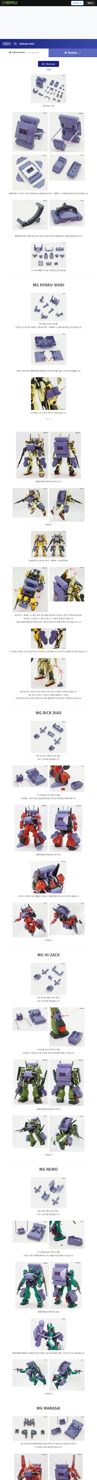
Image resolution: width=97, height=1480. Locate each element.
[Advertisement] (24, 22)
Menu (90, 3)
